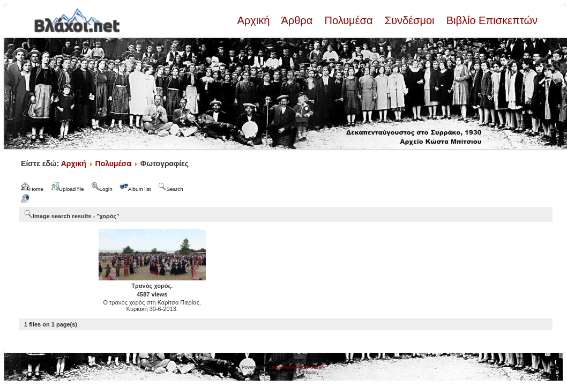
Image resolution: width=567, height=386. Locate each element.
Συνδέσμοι (409, 20)
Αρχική (254, 20)
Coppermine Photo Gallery (296, 367)
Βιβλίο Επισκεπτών (490, 20)
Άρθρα (297, 20)
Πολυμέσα (349, 20)
